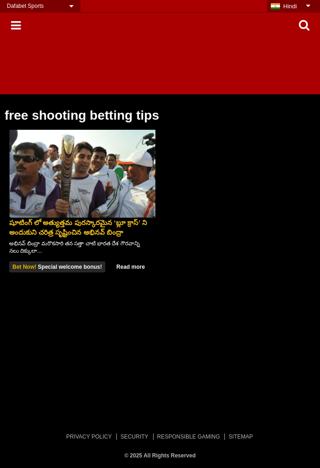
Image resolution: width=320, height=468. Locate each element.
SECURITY (134, 436)
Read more (130, 267)
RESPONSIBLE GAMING (188, 436)
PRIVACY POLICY (89, 436)
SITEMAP (241, 436)
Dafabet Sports (25, 6)
